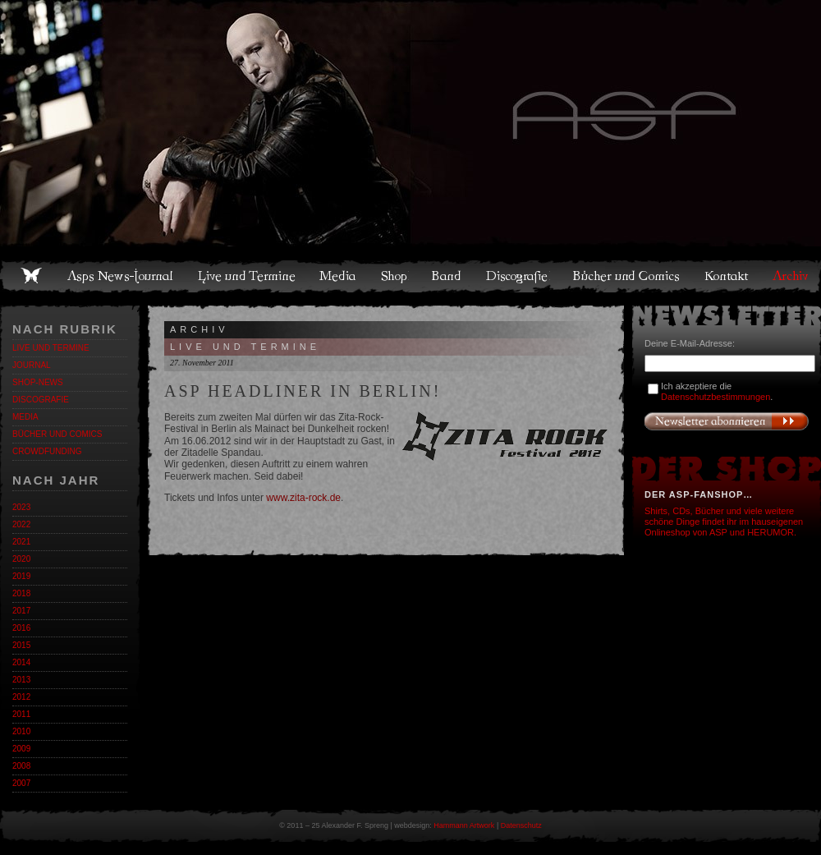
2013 (21, 679)
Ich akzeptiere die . (717, 391)
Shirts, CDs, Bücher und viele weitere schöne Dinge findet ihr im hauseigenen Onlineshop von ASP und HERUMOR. (723, 521)
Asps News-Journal (121, 276)
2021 (21, 541)
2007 (21, 783)
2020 (21, 558)
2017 (21, 610)
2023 (21, 507)
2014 (21, 662)
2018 (21, 593)
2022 (21, 524)
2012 (21, 696)
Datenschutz (521, 825)
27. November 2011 (202, 362)
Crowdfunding (46, 451)
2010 (21, 731)
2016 (21, 627)
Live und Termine (247, 276)
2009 (21, 748)
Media (338, 276)
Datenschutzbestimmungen (715, 397)
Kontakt (727, 276)
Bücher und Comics (627, 276)
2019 (21, 576)
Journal (31, 365)
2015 (21, 645)
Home (31, 276)
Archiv (791, 276)
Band (447, 276)
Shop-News (37, 382)
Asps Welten (410, 123)
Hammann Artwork (463, 825)
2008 (21, 765)
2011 (21, 714)
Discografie (518, 276)
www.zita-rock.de (303, 497)
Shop (395, 276)
